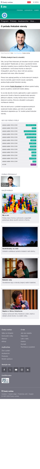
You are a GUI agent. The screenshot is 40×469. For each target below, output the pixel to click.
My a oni (5, 215)
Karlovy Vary (31, 137)
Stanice (4, 339)
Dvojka (33, 164)
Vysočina (33, 158)
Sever (34, 155)
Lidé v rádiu (25, 339)
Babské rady (7, 280)
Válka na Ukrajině (7, 333)
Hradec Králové (30, 134)
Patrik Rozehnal (16, 86)
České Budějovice (30, 131)
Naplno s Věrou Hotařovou (12, 311)
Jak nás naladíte (26, 333)
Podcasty (5, 356)
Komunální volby (7, 336)
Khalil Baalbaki (18, 53)
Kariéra (23, 341)
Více (33, 21)
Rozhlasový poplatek (28, 347)
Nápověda (24, 336)
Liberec (33, 140)
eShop (4, 341)
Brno (34, 128)
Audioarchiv (28, 10)
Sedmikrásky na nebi (10, 248)
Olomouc (33, 143)
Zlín (34, 161)
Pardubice (32, 149)
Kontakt (23, 344)
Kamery (36, 10)
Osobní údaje (12, 394)
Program (20, 10)
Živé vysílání (6, 351)
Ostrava (33, 146)
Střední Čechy (31, 125)
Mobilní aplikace (7, 359)
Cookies (4, 394)
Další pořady (7, 190)
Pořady (13, 21)
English (31, 394)
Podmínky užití (22, 394)
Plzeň (34, 152)
